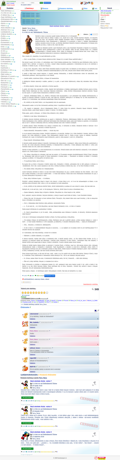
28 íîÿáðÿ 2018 (37, 386)
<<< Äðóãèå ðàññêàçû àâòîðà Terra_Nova (34, 304)
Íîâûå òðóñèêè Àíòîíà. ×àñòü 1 (31, 13)
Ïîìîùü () (104, 26)
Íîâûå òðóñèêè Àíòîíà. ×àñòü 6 (31, 21)
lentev (60, 300)
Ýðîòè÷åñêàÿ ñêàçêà (8, 104)
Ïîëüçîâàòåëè (104, 15)
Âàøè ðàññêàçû (6, 17)
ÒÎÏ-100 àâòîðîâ (105, 13)
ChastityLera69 (26, 302)
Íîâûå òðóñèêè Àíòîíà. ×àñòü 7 (31, 23)
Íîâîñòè (102, 21)
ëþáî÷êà (32, 366)
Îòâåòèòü (32, 319)
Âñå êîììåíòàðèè (105, 11)
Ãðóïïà (3, 23)
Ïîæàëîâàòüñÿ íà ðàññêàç (90, 284)
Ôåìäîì (3, 91)
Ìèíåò (2, 47)
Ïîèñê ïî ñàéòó (105, 24)
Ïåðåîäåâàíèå (5, 57)
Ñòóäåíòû (4, 85)
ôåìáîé (47, 279)
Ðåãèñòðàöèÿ (47, 2)
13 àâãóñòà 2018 (38, 436)
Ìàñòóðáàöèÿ (5, 45)
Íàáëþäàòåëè (5, 49)
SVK (47, 300)
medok (55, 302)
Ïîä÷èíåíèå (4, 64)
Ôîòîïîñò (3, 95)
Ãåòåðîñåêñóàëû (6, 21)
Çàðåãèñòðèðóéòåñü (29, 375)
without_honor (35, 348)
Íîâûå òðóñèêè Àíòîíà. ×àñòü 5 (31, 20)
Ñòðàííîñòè (4, 83)
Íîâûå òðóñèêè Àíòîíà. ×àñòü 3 (31, 16)
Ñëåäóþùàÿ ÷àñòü (49, 275)
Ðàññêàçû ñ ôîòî (6, 70)
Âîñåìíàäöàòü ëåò (7, 19)
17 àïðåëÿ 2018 (32, 30)
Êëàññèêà (4, 40)
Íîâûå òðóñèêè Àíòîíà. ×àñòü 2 (31, 15)
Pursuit (66, 300)
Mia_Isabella (34, 322)
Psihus (33, 300)
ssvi (35, 302)
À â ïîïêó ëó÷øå (6, 13)
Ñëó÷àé (3, 80)
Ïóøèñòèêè (4, 68)
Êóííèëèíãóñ (5, 42)
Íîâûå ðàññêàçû (6, 11)
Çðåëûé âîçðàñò (6, 34)
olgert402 (33, 358)
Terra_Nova (31, 28)
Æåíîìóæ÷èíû (5, 30)
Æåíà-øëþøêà (5, 28)
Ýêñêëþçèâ (5, 100)
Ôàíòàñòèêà (5, 89)
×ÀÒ (102, 17)
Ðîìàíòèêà (4, 72)
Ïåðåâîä (3, 55)
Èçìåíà (3, 36)
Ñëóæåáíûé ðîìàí (6, 78)
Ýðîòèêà (4, 102)
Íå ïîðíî (3, 51)
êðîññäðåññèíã (29, 279)
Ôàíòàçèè (4, 87)
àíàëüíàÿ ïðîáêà (39, 279)
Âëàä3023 (41, 302)
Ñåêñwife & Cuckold (8, 76)
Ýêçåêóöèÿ (5, 97)
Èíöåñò (3, 38)
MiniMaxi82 (40, 300)
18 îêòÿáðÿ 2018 (37, 411)
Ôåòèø (3, 93)
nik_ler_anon (82, 300)
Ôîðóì (102, 19)
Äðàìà (3, 25)
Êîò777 (49, 302)
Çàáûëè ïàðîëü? (26, 4)
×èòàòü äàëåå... (27, 397)
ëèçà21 (53, 300)
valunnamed (34, 314)
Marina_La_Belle (92, 300)
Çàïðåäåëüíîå (5, 32)
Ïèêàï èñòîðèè (5, 59)
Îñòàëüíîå (4, 53)
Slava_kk (73, 300)
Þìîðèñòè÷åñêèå (6, 106)
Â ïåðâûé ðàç (5, 15)
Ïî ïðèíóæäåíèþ (6, 61)
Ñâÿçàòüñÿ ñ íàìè (106, 28)
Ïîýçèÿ (3, 66)
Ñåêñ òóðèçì (5, 74)
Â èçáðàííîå (26, 282)
